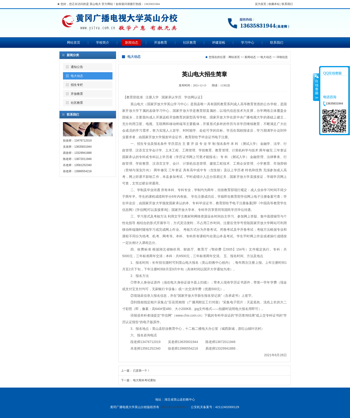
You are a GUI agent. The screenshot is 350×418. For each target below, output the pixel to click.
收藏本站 (274, 4)
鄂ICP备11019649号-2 (174, 407)
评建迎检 (218, 42)
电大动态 (77, 76)
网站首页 (73, 42)
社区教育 (189, 42)
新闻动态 (131, 42)
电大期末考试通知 (144, 380)
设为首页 (260, 4)
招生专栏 (77, 85)
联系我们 (287, 4)
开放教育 (160, 42)
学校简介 (102, 42)
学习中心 (247, 42)
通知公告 (77, 67)
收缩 (316, 87)
